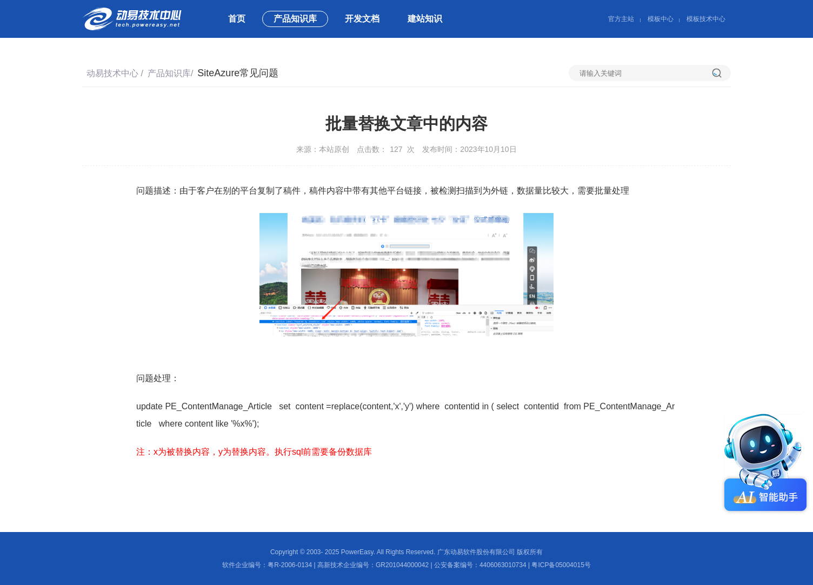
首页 (236, 18)
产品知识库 (295, 18)
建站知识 (425, 18)
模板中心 (661, 19)
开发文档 (362, 18)
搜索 (721, 73)
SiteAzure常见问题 (237, 73)
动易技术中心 (112, 73)
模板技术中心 (706, 19)
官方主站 (621, 19)
